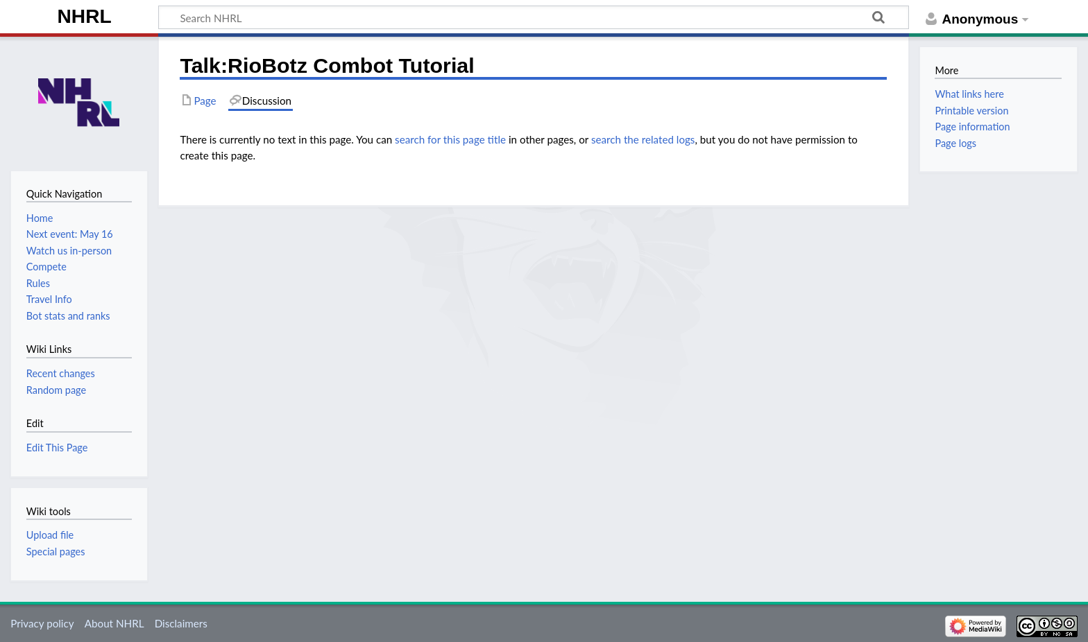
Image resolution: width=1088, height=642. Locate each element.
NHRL (85, 16)
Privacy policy (42, 623)
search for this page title (450, 139)
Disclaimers (181, 623)
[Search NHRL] (533, 17)
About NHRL (114, 623)
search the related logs (643, 139)
